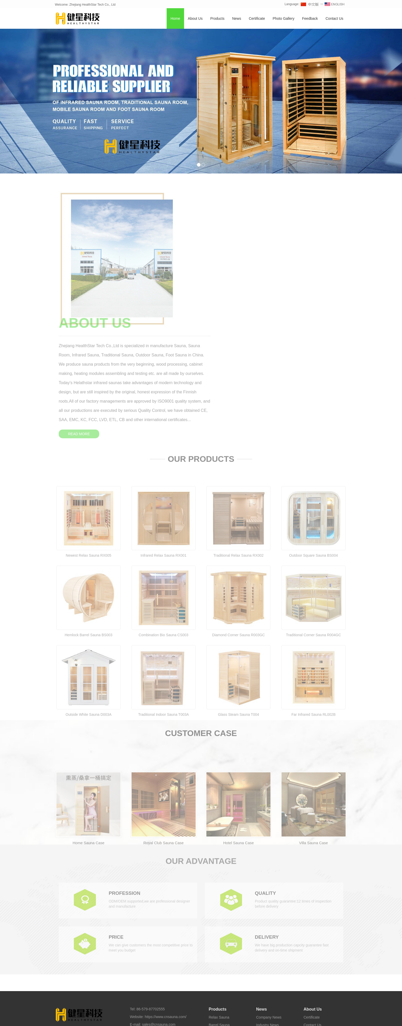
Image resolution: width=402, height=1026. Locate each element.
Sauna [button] (84, 1018)
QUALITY (266, 777)
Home (175, 19)
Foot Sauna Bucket (224, 964)
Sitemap (136, 922)
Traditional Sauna (223, 933)
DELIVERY (267, 821)
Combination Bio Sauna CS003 (163, 532)
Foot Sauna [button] (244, 1018)
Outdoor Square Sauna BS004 (313, 453)
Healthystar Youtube (223, 1009)
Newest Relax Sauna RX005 (88, 453)
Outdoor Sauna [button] (149, 1018)
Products (217, 19)
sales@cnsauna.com (158, 901)
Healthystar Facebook (159, 1009)
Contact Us (334, 19)
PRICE (116, 821)
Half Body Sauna (222, 956)
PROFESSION (125, 777)
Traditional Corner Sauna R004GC (313, 532)
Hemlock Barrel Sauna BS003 (88, 532)
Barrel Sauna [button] (202, 1018)
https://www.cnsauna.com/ (166, 894)
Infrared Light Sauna (225, 940)
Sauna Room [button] (224, 1018)
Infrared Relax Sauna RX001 (163, 453)
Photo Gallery (283, 19)
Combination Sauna (224, 910)
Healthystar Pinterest (256, 1009)
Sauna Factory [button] (267, 1018)
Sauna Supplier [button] (324, 1018)
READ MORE (223, 296)
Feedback (310, 19)
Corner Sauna (220, 917)
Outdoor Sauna (221, 925)
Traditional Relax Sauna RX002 (238, 453)
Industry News (267, 902)
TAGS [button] (70, 1018)
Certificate (257, 19)
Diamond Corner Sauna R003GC (238, 532)
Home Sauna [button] (126, 1018)
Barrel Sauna (219, 902)
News (236, 19)
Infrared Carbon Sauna (227, 948)
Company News (269, 894)
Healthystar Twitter (192, 1009)
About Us (195, 19)
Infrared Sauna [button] (103, 1018)
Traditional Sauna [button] (176, 1018)
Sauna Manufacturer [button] (295, 1018)
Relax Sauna (219, 894)
